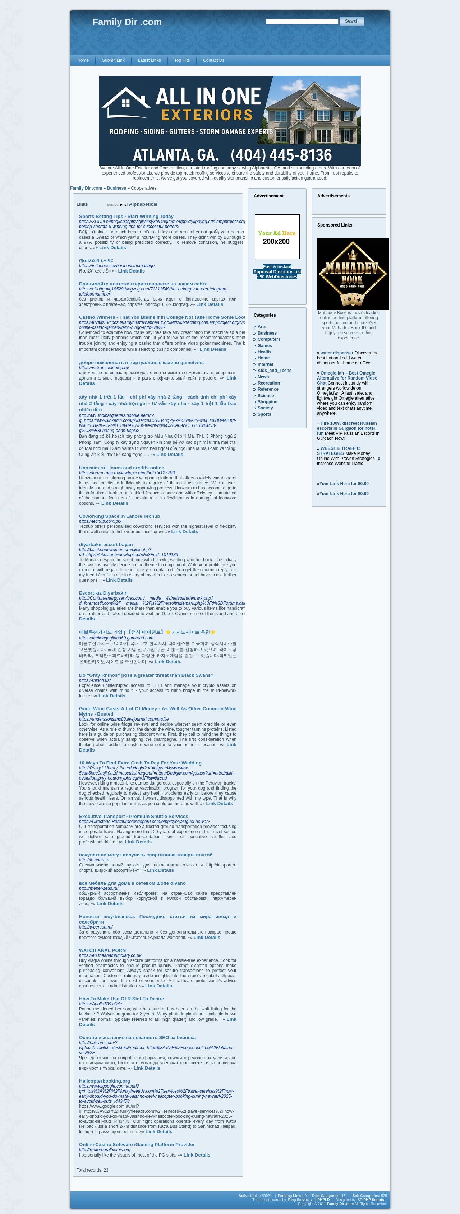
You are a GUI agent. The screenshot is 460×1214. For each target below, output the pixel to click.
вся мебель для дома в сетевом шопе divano (132, 883)
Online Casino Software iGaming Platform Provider (137, 1144)
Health (264, 351)
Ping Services (300, 1200)
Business (116, 188)
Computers (269, 339)
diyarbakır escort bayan (106, 544)
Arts (262, 326)
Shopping (267, 401)
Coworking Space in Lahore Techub (119, 516)
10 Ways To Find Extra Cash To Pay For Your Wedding (140, 763)
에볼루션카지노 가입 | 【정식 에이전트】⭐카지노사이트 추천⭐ (147, 632)
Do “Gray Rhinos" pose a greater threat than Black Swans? (146, 675)
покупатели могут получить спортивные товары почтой (146, 854)
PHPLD (324, 1200)
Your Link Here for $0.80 (344, 483)
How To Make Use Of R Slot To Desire (121, 998)
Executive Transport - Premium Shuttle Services (133, 816)
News (263, 377)
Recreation (269, 383)
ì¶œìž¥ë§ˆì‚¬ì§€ (96, 260)
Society (265, 407)
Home (264, 358)
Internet (265, 364)
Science (266, 395)
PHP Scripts (374, 1200)
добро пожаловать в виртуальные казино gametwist (141, 362)
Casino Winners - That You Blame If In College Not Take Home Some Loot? (164, 317)
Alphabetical (143, 204)
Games (265, 345)
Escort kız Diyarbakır (102, 593)
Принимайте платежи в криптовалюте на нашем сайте (143, 284)
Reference (268, 389)
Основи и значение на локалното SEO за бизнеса (137, 1037)
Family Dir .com (86, 188)
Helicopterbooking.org (104, 1081)
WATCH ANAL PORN (102, 950)
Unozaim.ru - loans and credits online (121, 467)
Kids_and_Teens (274, 370)
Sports (264, 414)
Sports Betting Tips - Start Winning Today (126, 216)
